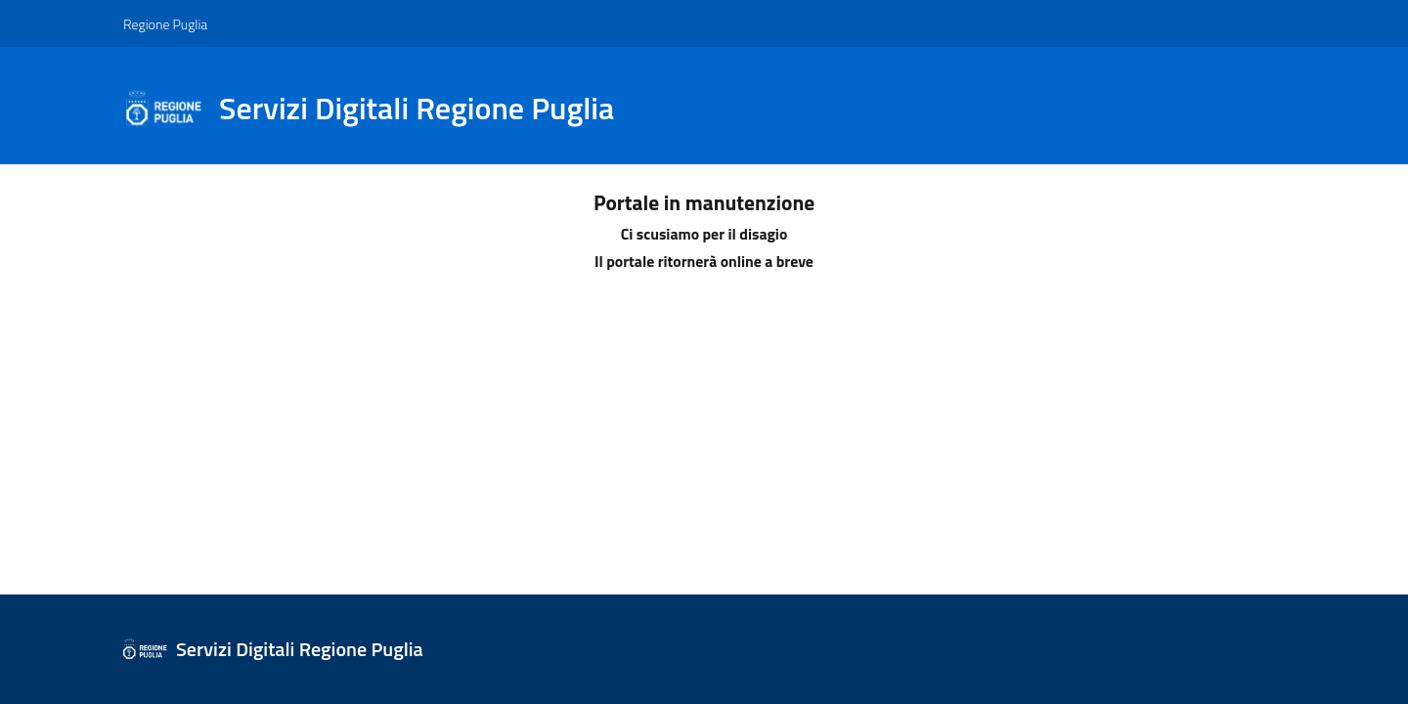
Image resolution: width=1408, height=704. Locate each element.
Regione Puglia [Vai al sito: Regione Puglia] (165, 24)
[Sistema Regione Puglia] (380, 108)
